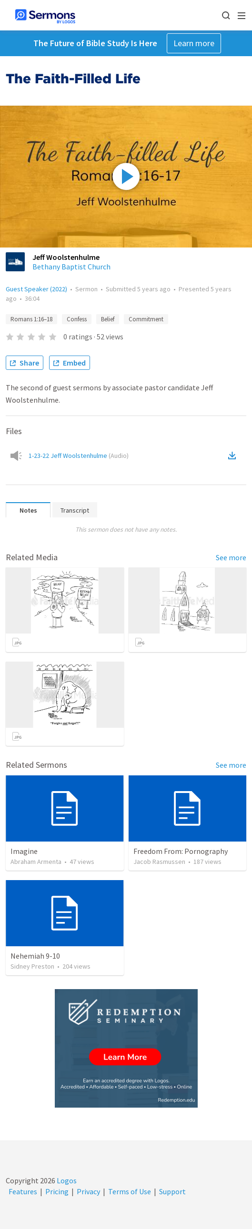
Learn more (193, 43)
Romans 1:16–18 (31, 319)
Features (23, 1191)
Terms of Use (129, 1191)
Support (172, 1191)
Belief (107, 319)
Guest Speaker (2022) (36, 289)
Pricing (57, 1191)
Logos (66, 1180)
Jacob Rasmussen (159, 861)
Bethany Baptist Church (71, 266)
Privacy (88, 1191)
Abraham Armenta (35, 861)
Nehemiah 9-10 (35, 956)
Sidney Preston (32, 966)
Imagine (24, 851)
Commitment (146, 319)
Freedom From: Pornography (180, 851)
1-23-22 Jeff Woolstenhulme (79, 455)
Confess (77, 319)
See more (231, 557)
